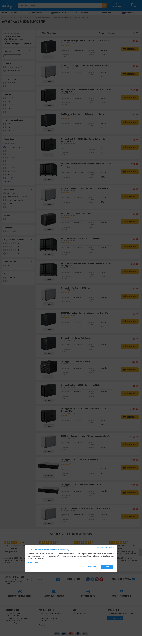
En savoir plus (33, 562)
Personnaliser (91, 567)
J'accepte (106, 567)
